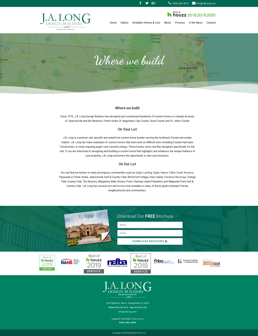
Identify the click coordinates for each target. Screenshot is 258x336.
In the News (196, 22)
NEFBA (133, 322)
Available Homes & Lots (146, 22)
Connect (211, 22)
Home (113, 22)
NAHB (121, 322)
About (167, 22)
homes (121, 186)
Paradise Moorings (175, 177)
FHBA (127, 322)
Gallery (125, 22)
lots (109, 186)
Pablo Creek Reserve (181, 172)
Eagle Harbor (160, 172)
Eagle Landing (144, 172)
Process (180, 22)
